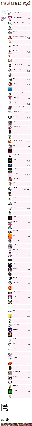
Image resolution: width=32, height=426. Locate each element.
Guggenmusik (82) (3, 18)
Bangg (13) (2, 20)
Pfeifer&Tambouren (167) (4, 10)
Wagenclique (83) (3, 17)
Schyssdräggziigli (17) (4, 16)
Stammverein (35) (4, 12)
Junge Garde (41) (4, 11)
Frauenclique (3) (4, 14)
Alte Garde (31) (4, 13)
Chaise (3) (2, 19)
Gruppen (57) (3, 15)
